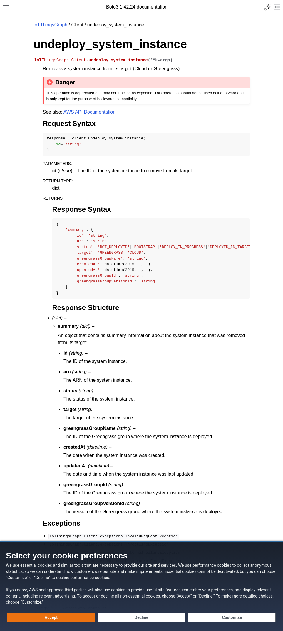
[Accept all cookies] (51, 617)
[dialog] (141, 586)
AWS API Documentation (89, 112)
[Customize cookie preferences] (232, 617)
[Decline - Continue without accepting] (141, 617)
